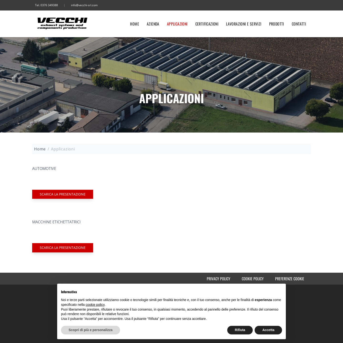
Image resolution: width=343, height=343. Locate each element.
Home (134, 24)
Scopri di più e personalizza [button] (90, 330)
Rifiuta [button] (240, 330)
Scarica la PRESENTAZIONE (63, 194)
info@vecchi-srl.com (84, 5)
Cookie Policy (253, 279)
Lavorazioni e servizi (243, 24)
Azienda (153, 24)
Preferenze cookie (289, 279)
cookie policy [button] (95, 305)
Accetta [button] (268, 330)
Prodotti (276, 24)
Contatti (299, 24)
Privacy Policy (218, 279)
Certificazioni (207, 24)
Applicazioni (177, 24)
